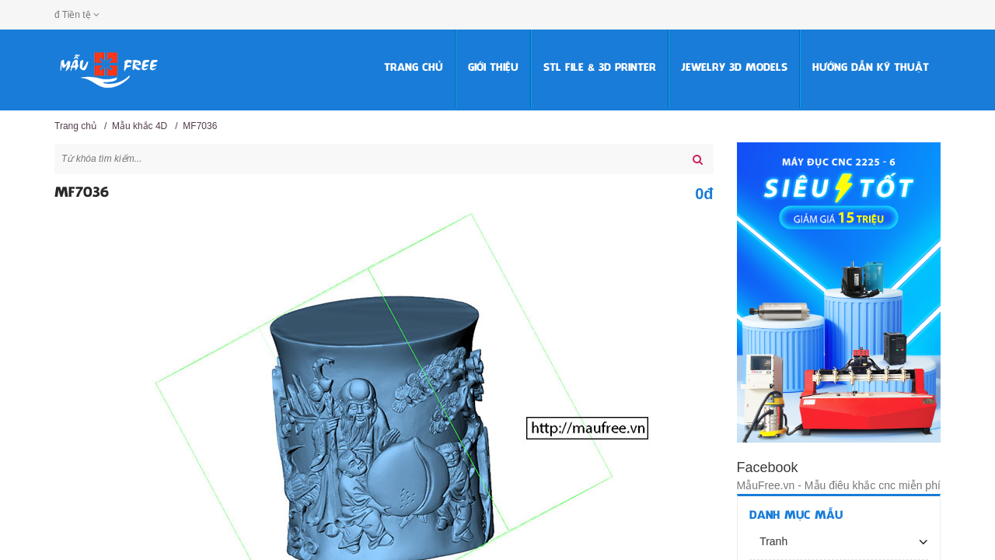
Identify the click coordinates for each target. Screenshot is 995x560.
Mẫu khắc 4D (139, 126)
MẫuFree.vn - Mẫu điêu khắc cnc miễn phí (839, 485)
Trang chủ (413, 68)
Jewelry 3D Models (734, 68)
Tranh (772, 541)
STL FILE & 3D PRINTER (599, 68)
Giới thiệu (493, 68)
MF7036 (200, 126)
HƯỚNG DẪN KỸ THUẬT (870, 68)
